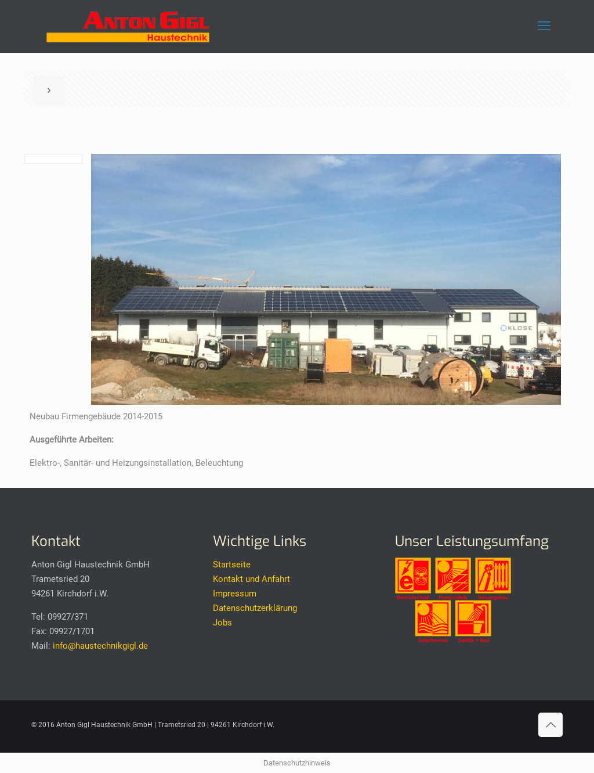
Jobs (222, 622)
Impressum (234, 593)
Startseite (232, 564)
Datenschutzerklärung (255, 608)
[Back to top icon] (550, 725)
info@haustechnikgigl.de (100, 646)
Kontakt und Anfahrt (251, 579)
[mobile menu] (544, 26)
